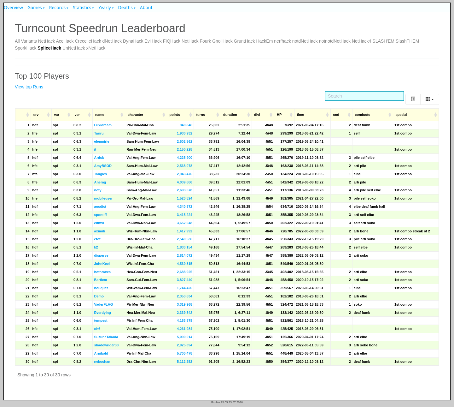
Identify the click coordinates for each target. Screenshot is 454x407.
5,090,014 (184, 337)
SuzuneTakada (106, 337)
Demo (99, 296)
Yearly (104, 7)
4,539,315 (184, 264)
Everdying (102, 312)
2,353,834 (184, 296)
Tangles (100, 174)
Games (34, 7)
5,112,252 (184, 361)
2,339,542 (184, 312)
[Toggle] (413, 99)
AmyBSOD (103, 166)
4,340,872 (184, 206)
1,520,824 (184, 198)
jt (95, 149)
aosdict (100, 206)
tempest (100, 320)
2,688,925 (184, 272)
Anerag (100, 182)
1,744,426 (184, 288)
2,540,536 (184, 239)
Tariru (98, 133)
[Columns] (429, 99)
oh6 (97, 329)
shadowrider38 (106, 345)
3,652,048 (184, 223)
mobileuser (103, 198)
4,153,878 (184, 320)
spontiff (100, 215)
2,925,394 (184, 345)
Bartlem (100, 280)
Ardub (99, 157)
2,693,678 (184, 190)
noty (97, 190)
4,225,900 (184, 157)
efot (97, 239)
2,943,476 (184, 174)
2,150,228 (184, 149)
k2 (96, 247)
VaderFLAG (103, 304)
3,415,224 (184, 215)
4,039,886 (184, 182)
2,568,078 (184, 166)
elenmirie (101, 141)
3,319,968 (184, 304)
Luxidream (103, 125)
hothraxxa (102, 272)
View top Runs (29, 86)
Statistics (82, 7)
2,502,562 (184, 141)
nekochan (102, 361)
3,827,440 (184, 280)
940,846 (186, 125)
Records (57, 7)
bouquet (101, 288)
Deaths (125, 7)
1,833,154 (184, 247)
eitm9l (99, 223)
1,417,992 (184, 231)
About (146, 7)
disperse (101, 255)
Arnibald (101, 353)
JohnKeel (102, 264)
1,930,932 (184, 133)
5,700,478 (184, 353)
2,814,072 (184, 255)
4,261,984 (184, 329)
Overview (13, 7)
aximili (99, 231)
